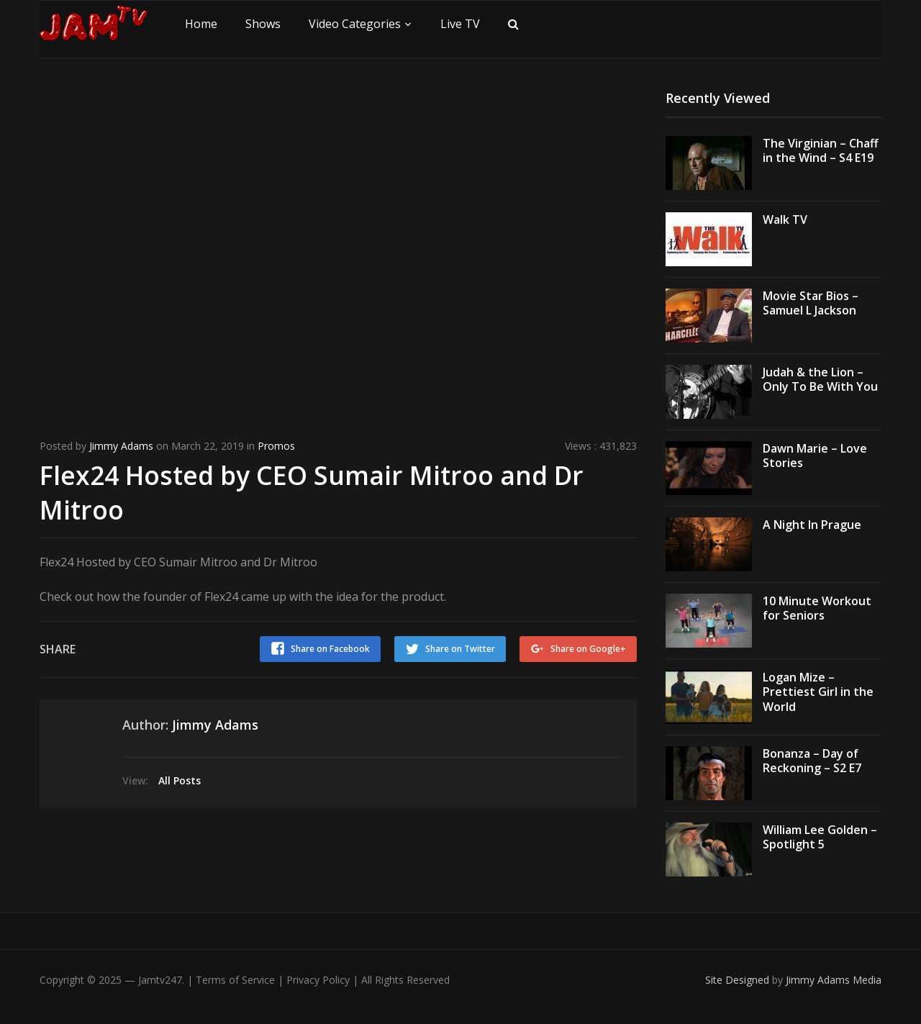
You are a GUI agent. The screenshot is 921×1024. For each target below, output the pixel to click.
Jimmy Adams (121, 446)
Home (201, 24)
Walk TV (785, 219)
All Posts (179, 779)
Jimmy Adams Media (833, 980)
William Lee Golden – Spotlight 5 (820, 837)
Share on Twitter (459, 647)
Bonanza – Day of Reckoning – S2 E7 (812, 761)
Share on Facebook (328, 647)
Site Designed (738, 980)
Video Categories (355, 24)
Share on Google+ (588, 647)
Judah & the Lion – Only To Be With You (820, 379)
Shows (263, 24)
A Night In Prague (812, 525)
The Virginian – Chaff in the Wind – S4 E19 (821, 150)
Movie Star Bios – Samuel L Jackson (810, 303)
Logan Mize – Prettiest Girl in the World (818, 692)
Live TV (460, 24)
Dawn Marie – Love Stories (815, 455)
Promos (276, 446)
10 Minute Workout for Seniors (817, 608)
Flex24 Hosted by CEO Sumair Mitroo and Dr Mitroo (314, 491)
